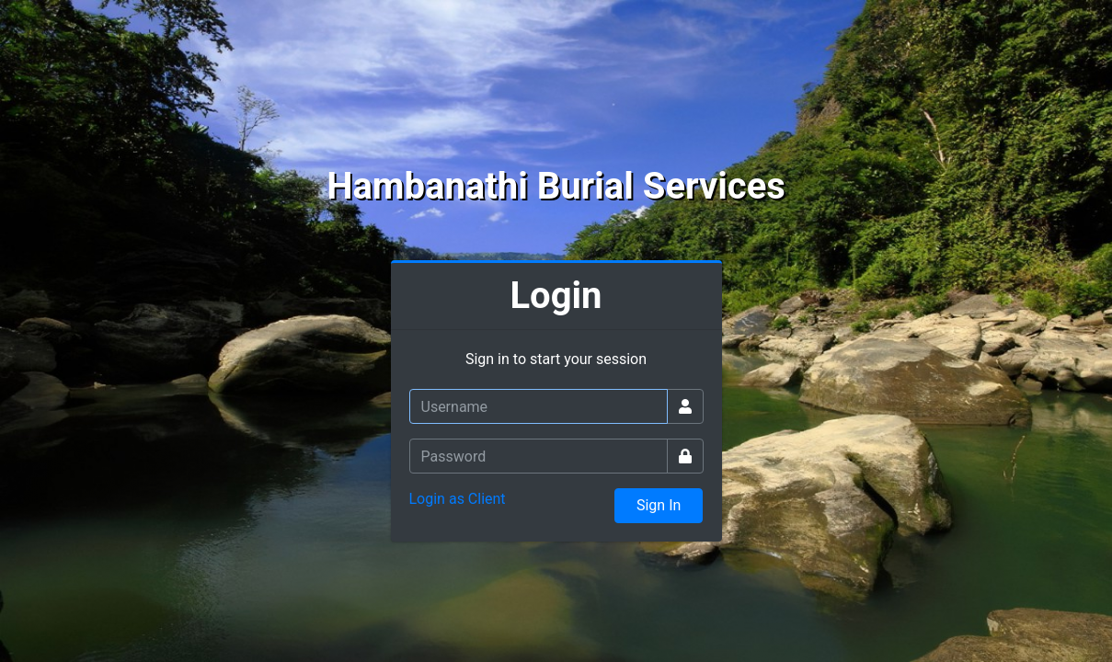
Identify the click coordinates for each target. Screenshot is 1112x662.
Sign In (658, 505)
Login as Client (457, 499)
